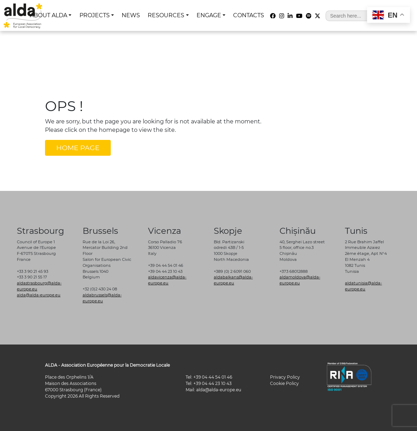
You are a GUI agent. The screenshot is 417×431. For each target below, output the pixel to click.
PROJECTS (94, 15)
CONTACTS (248, 15)
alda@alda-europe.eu (38, 294)
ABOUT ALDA (48, 15)
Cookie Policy (284, 383)
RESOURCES (166, 15)
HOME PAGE (78, 147)
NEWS (131, 15)
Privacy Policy (285, 377)
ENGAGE (209, 15)
